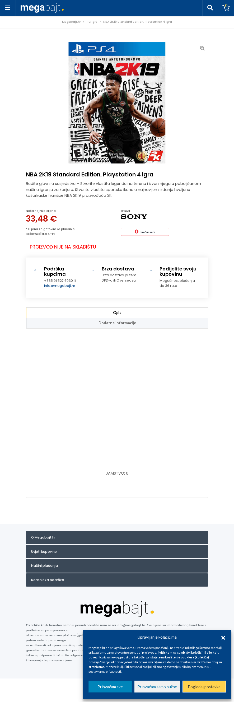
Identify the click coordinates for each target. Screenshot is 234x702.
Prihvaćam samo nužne (157, 686)
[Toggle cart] (226, 8)
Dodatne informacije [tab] (117, 323)
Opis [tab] (117, 312)
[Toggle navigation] (8, 8)
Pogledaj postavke (204, 686)
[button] (223, 637)
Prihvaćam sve (110, 686)
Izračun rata (147, 232)
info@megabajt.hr (59, 285)
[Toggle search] (210, 8)
